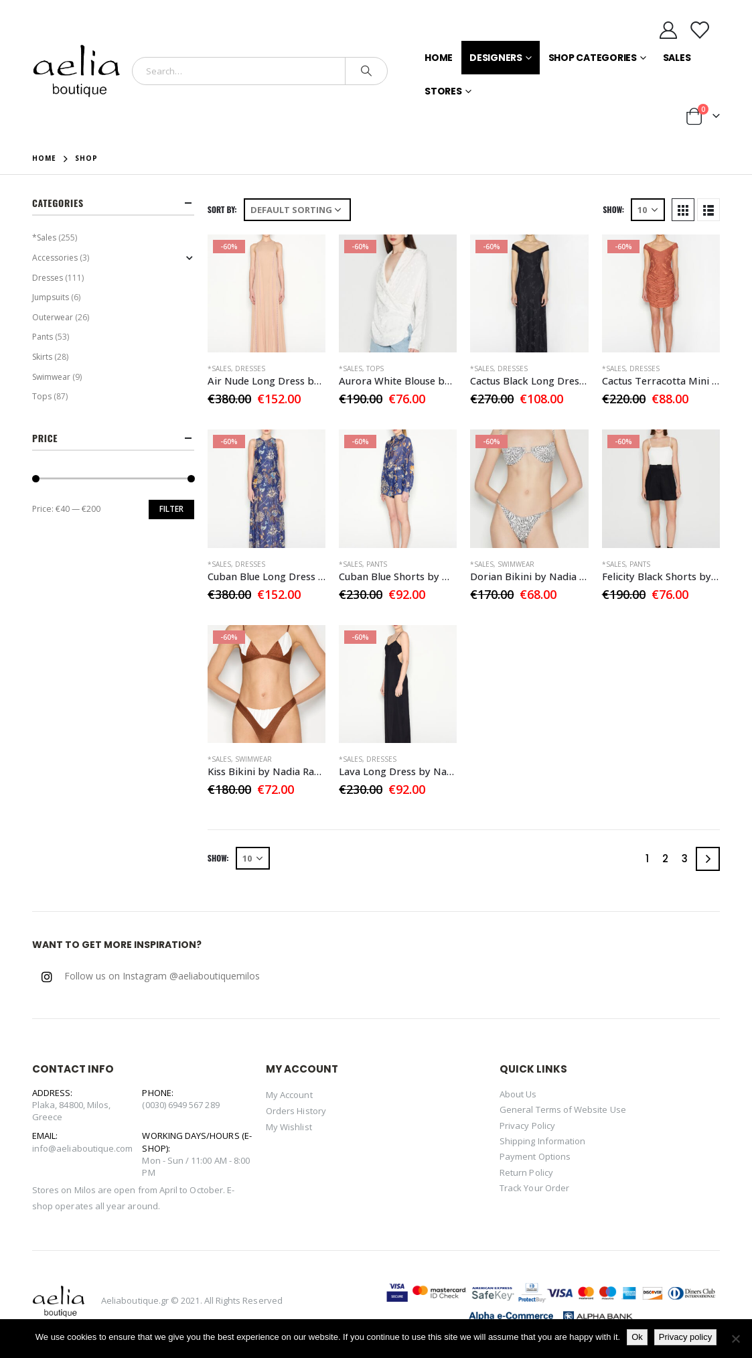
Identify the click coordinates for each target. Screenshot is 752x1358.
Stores (443, 91)
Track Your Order (534, 1188)
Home (439, 57)
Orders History (296, 1111)
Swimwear (516, 564)
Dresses (250, 368)
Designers (495, 57)
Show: (613, 209)
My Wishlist (289, 1127)
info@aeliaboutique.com (82, 1148)
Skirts (42, 356)
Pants (376, 564)
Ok (637, 1337)
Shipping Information (542, 1141)
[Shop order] (297, 209)
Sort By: (222, 209)
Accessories (55, 257)
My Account (289, 1095)
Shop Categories (592, 57)
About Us (518, 1094)
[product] (266, 293)
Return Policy (526, 1172)
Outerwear (52, 317)
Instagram (46, 976)
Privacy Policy (527, 1125)
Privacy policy (685, 1337)
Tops (375, 368)
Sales (677, 57)
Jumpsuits (50, 297)
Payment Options (535, 1156)
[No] (735, 1338)
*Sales (219, 368)
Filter (171, 509)
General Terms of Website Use (563, 1109)
